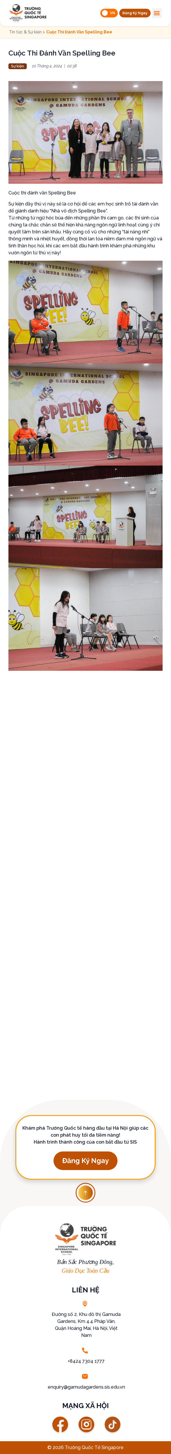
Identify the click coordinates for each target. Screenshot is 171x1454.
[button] (135, 13)
